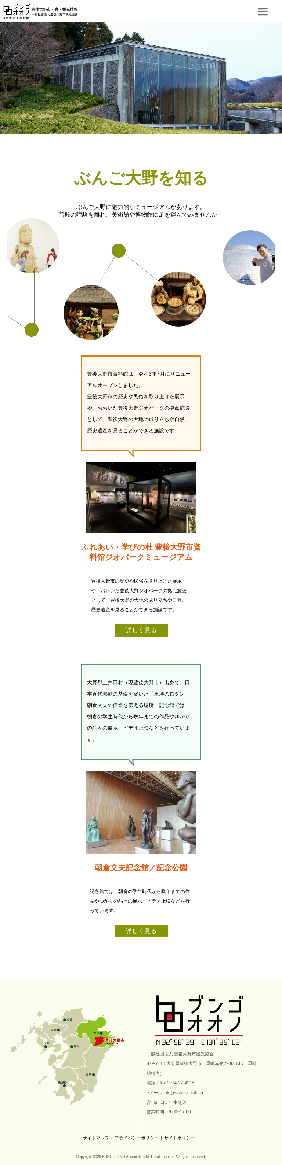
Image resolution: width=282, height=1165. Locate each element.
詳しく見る (141, 630)
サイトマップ (96, 1137)
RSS (141, 1127)
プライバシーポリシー (137, 1137)
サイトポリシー (179, 1137)
